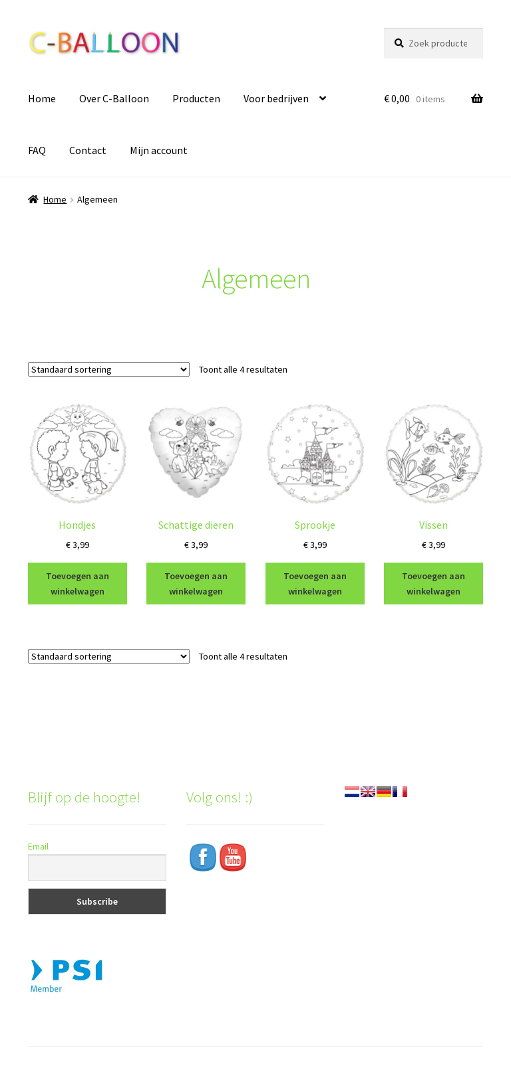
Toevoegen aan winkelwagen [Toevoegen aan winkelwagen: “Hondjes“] (77, 583)
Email (38, 846)
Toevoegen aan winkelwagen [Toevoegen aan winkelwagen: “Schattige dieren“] (196, 583)
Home (42, 98)
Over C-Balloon (114, 98)
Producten (196, 98)
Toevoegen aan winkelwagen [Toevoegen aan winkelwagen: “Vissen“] (433, 583)
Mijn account (159, 150)
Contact (87, 150)
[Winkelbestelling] (109, 369)
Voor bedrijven (276, 98)
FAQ (37, 150)
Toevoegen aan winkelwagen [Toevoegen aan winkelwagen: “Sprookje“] (315, 583)
